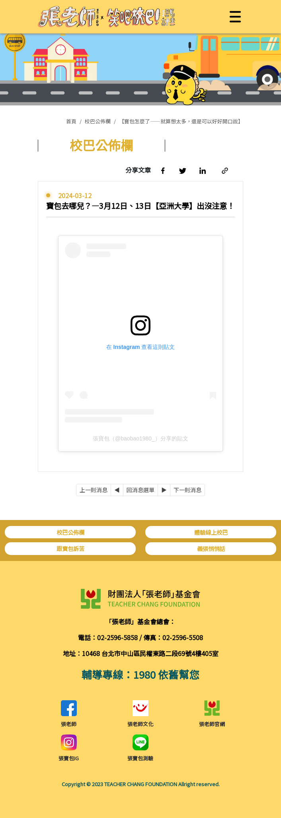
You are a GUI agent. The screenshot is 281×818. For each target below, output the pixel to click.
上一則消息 (93, 490)
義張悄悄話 (211, 548)
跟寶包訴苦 (70, 548)
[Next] (164, 490)
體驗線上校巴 (211, 532)
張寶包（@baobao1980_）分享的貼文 (140, 438)
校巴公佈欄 (98, 121)
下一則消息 (187, 490)
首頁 (71, 121)
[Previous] (117, 490)
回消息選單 (140, 490)
